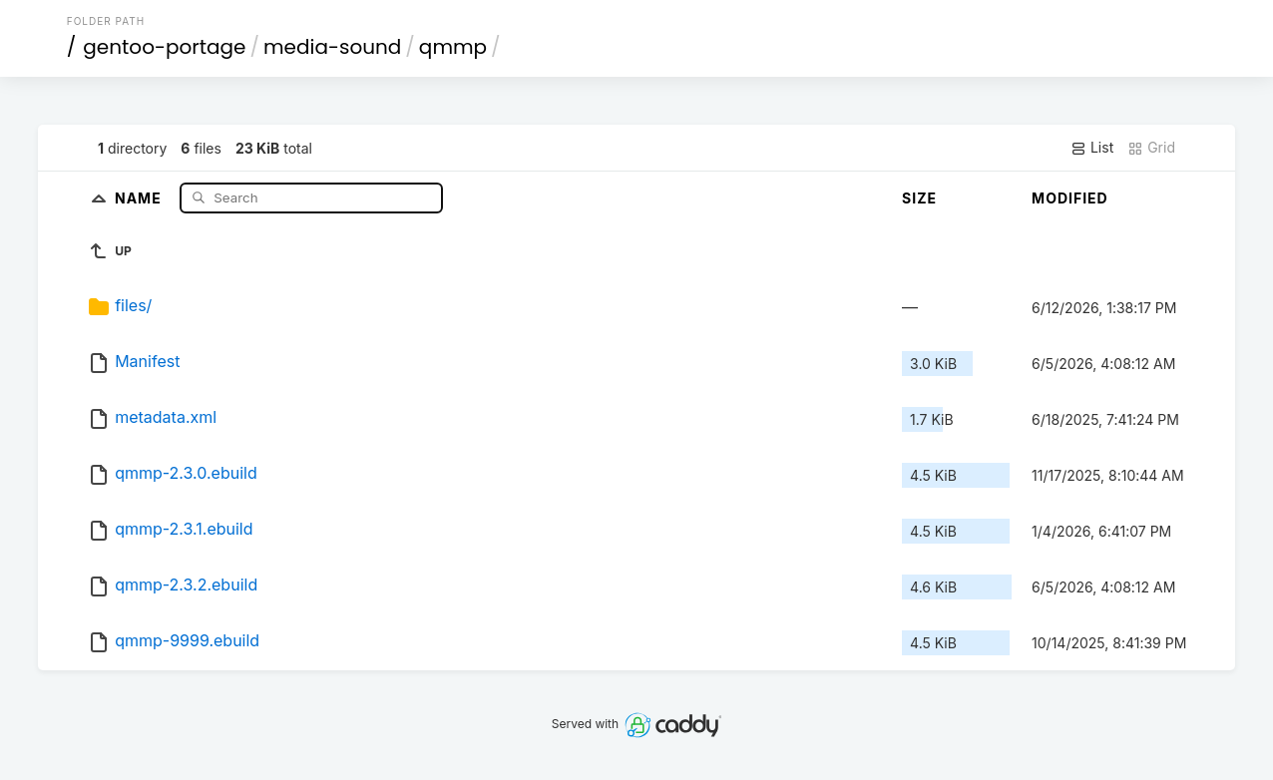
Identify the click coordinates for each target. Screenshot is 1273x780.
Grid (1151, 148)
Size (919, 198)
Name (140, 197)
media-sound (332, 47)
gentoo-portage (164, 47)
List (1091, 148)
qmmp (453, 47)
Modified (1070, 198)
